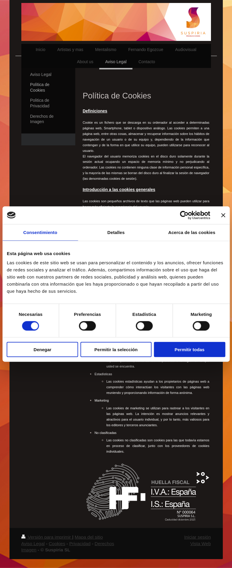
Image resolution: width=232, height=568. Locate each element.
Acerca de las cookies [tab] (191, 232)
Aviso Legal (33, 543)
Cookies (57, 543)
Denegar (42, 349)
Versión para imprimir (46, 537)
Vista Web (200, 543)
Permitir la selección (116, 349)
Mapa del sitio (89, 537)
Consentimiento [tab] (40, 232)
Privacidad (80, 543)
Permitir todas (189, 349)
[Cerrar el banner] (223, 215)
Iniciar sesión (197, 537)
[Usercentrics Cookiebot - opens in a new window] (184, 215)
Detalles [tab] (115, 232)
